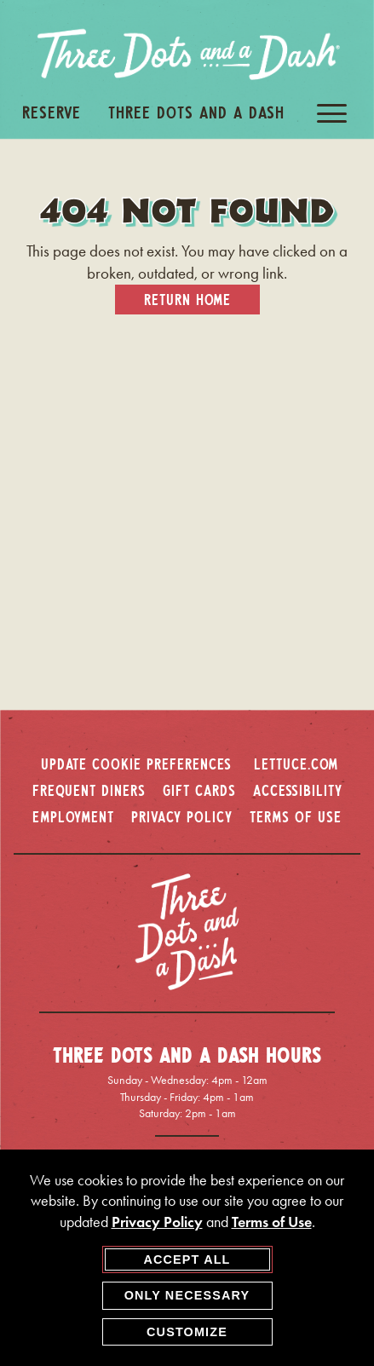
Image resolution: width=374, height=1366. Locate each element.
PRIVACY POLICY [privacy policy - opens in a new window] (182, 816)
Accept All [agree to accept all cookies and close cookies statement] (186, 1259)
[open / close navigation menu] (332, 113)
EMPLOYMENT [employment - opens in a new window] (73, 816)
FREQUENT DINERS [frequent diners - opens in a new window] (89, 790)
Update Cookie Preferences (136, 763)
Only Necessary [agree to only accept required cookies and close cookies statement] (187, 1295)
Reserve (51, 111)
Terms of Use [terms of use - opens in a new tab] (272, 1222)
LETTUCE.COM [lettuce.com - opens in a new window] (296, 763)
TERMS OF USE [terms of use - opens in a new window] (296, 816)
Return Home (187, 299)
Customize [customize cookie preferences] (187, 1332)
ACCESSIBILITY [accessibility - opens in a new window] (297, 790)
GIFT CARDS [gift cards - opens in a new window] (199, 790)
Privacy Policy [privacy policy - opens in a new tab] (157, 1222)
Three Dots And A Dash (196, 111)
